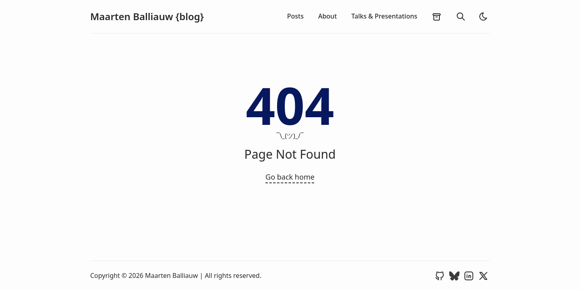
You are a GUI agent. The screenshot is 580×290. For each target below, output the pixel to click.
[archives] (437, 16)
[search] (461, 16)
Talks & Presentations (384, 16)
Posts (295, 16)
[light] (483, 16)
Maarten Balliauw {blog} (147, 16)
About (327, 16)
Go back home (290, 177)
